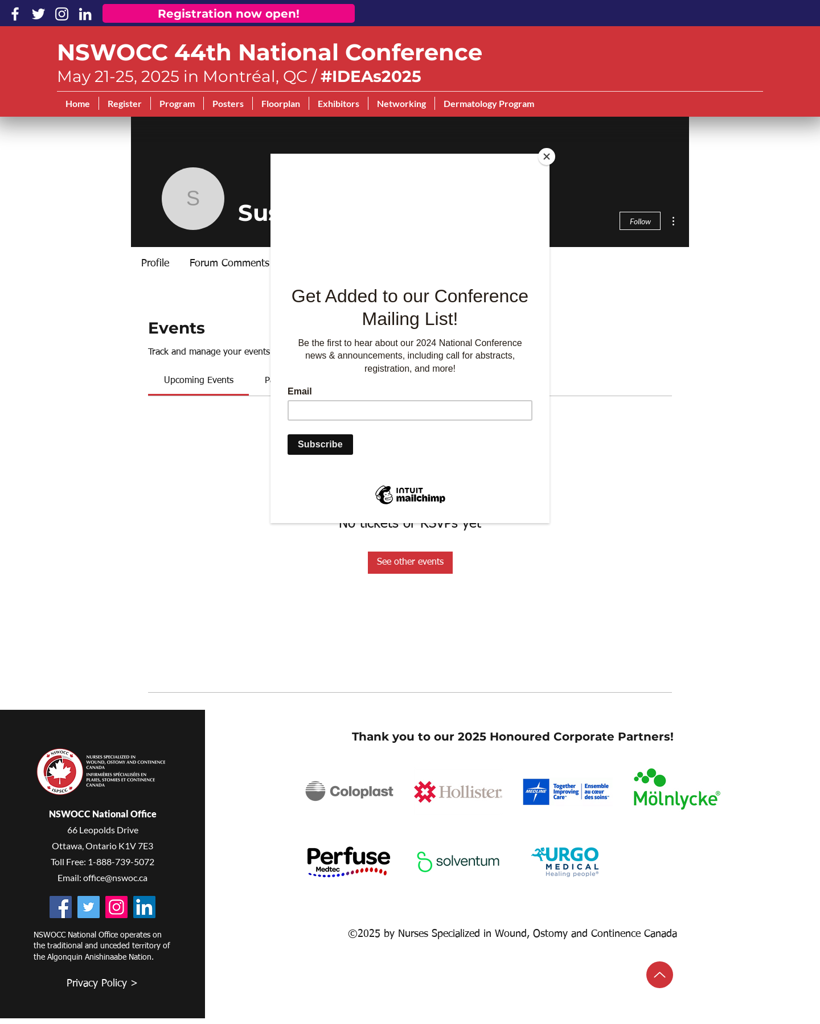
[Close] (546, 156)
